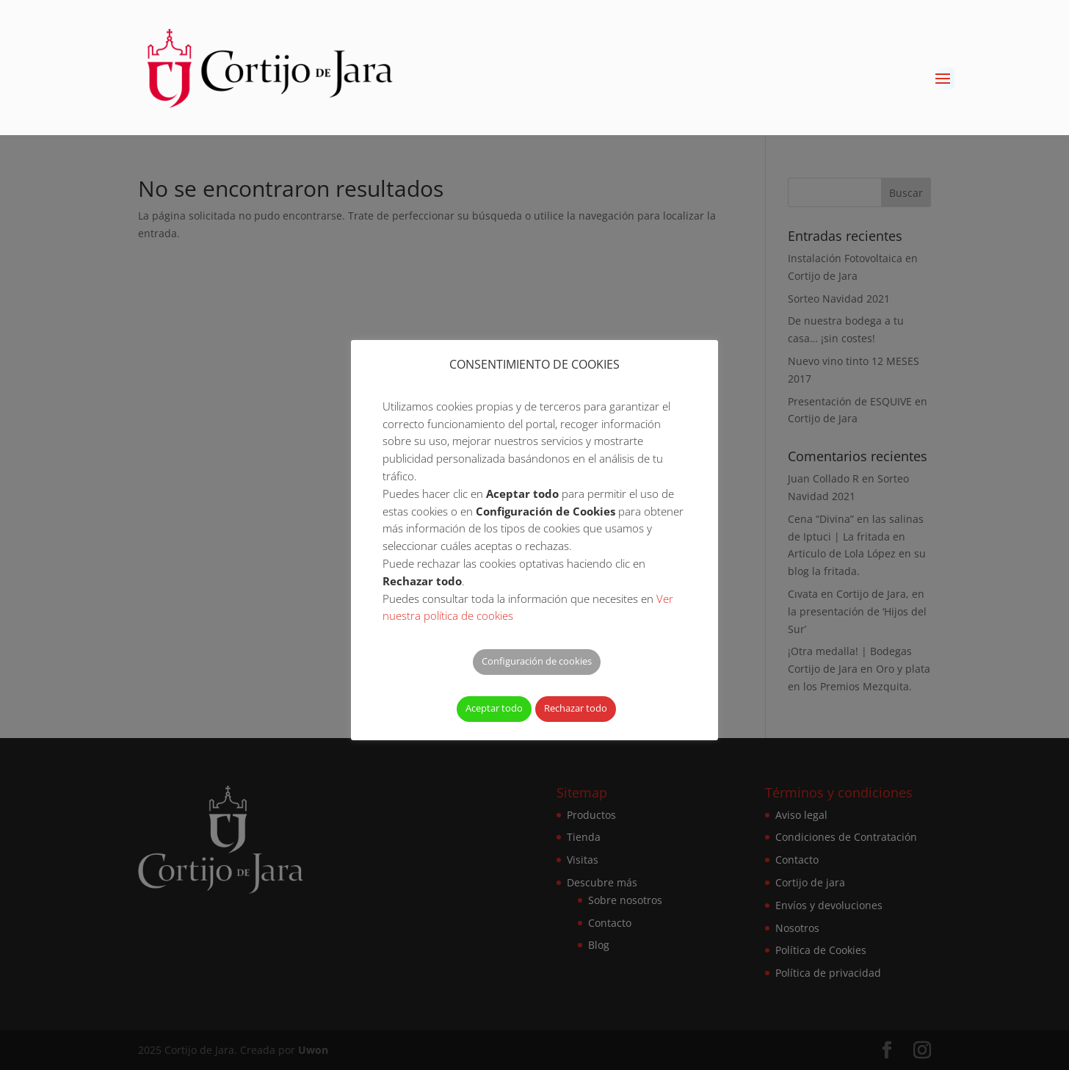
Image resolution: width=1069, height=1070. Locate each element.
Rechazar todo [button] (575, 708)
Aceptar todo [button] (494, 708)
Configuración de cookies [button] (537, 661)
